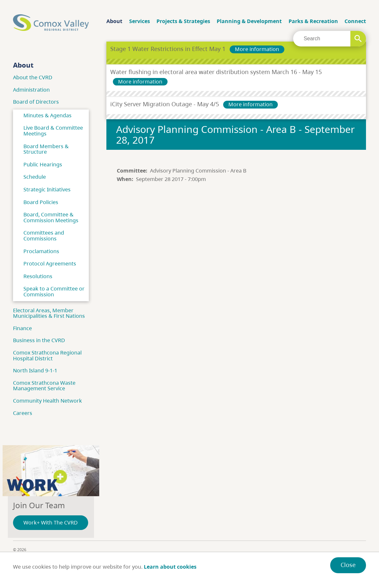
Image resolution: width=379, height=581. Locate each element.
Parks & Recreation (313, 21)
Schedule (34, 176)
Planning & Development (249, 21)
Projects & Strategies (183, 21)
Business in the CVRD (39, 340)
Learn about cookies (170, 566)
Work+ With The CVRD (50, 522)
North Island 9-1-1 (35, 370)
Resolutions (37, 276)
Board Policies (40, 202)
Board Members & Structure (46, 149)
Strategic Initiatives (47, 189)
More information (257, 49)
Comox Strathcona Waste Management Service (44, 385)
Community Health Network (47, 400)
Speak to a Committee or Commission (54, 291)
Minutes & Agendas (47, 115)
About (114, 21)
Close (348, 565)
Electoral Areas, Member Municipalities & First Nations (49, 313)
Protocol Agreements (49, 263)
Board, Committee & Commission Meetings (50, 217)
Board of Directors (36, 101)
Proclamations (41, 251)
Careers (22, 413)
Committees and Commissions (43, 235)
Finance (22, 328)
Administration (31, 89)
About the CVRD (32, 77)
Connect (355, 21)
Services (139, 21)
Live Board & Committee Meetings (53, 130)
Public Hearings (42, 164)
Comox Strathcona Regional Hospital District (47, 355)
